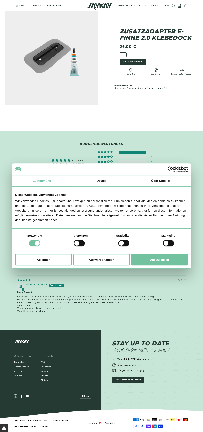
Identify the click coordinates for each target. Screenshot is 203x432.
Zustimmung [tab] (42, 180)
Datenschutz (34, 420)
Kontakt (44, 426)
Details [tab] (101, 180)
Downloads (46, 367)
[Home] (99, 5)
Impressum (19, 420)
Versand (45, 371)
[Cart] (186, 6)
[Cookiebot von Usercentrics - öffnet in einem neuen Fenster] (170, 169)
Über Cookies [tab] (161, 180)
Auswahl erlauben (101, 259)
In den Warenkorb (133, 62)
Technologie (20, 362)
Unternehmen (21, 367)
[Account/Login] (180, 6)
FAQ (43, 362)
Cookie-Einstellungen (25, 426)
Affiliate (44, 376)
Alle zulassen (159, 259)
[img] (23, 280)
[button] (105, 152)
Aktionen (18, 371)
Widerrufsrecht (60, 420)
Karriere (18, 376)
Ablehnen (43, 259)
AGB (46, 420)
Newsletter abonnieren (128, 380)
